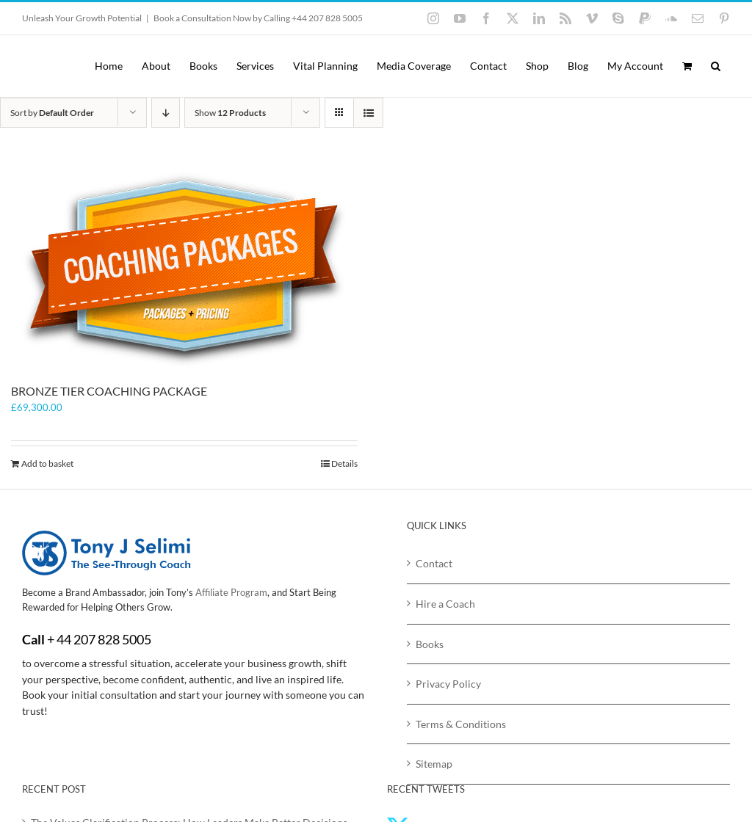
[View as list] (368, 112)
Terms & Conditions (461, 724)
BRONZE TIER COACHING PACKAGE (109, 391)
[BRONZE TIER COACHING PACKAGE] (184, 270)
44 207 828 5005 (104, 639)
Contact (434, 563)
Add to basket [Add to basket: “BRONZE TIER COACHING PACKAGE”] (47, 463)
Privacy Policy (448, 683)
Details (344, 463)
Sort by (52, 112)
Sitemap (434, 763)
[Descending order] (165, 113)
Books (430, 644)
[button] (715, 66)
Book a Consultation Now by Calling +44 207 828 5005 (258, 17)
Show (230, 112)
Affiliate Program (231, 592)
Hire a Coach (445, 603)
